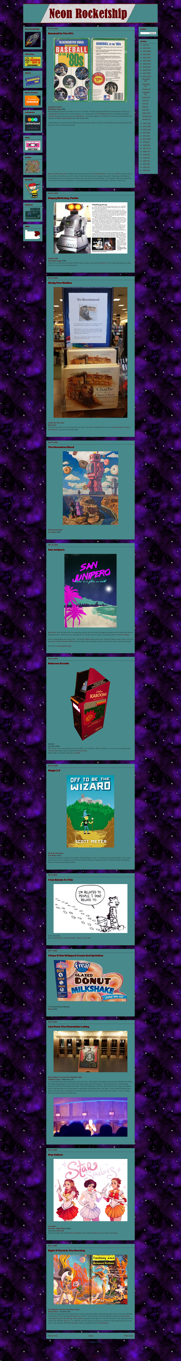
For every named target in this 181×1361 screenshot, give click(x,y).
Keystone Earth (117, 427)
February (145, 116)
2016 (145, 76)
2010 (145, 139)
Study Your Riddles (60, 282)
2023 (145, 54)
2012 (145, 133)
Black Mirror (52, 632)
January (145, 119)
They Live (66, 1321)
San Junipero (56, 549)
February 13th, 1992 (83, 938)
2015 (145, 123)
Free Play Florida (81, 751)
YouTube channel (99, 174)
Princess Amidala (75, 1233)
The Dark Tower (75, 1316)
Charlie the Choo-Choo (56, 423)
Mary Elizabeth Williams (66, 641)
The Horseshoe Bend (61, 447)
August (145, 97)
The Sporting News (102, 114)
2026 (145, 45)
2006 (145, 151)
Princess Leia (97, 1233)
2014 (145, 126)
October (145, 89)
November (146, 84)
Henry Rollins (53, 1077)
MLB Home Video (54, 109)
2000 (145, 170)
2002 (145, 164)
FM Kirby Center (54, 1079)
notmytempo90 (61, 646)
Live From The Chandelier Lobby (68, 1026)
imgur (69, 646)
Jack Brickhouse (78, 116)
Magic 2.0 (54, 770)
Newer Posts (53, 1336)
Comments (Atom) (95, 1342)
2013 (145, 129)
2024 (145, 51)
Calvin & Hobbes (70, 938)
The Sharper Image (54, 261)
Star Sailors (55, 1154)
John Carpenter (78, 1318)
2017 (145, 73)
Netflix (87, 639)
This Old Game (53, 751)
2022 (145, 57)
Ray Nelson (126, 1316)
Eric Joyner (52, 532)
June (144, 104)
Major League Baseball (64, 118)
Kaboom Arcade (58, 663)
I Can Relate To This (60, 879)
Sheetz (50, 1009)
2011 (145, 136)
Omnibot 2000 (53, 258)
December (146, 79)
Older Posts (128, 1336)
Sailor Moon (60, 1228)
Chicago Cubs (52, 116)
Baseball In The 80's (60, 33)
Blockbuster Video (55, 114)
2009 (145, 142)
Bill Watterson (58, 938)
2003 (145, 161)
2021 (145, 61)
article (54, 641)
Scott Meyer (52, 855)
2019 (145, 67)
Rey (116, 1233)
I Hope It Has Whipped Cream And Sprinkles (75, 955)
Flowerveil (60, 1231)
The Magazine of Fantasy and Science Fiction (63, 1309)
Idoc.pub (74, 1323)
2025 (145, 48)
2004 (145, 158)
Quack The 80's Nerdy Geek (57, 174)
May (144, 107)
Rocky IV (104, 263)
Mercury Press (53, 1312)
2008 (145, 145)
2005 (145, 155)
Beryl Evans (52, 425)
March (144, 113)
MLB (117, 174)
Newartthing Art (103, 1323)
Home (91, 1336)
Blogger (94, 1356)
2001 (145, 167)
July (144, 100)
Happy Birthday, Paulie (63, 198)
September (146, 92)
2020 (145, 64)
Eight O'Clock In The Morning (66, 1250)
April (144, 110)
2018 (145, 70)
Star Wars (51, 1228)
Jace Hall (77, 753)
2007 (145, 148)
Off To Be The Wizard (55, 853)
